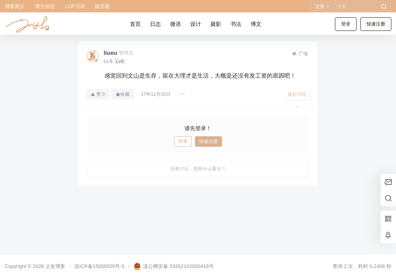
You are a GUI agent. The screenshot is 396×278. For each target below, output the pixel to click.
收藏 (123, 94)
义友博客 (54, 266)
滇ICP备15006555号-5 (99, 266)
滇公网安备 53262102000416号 (173, 266)
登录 (345, 24)
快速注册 (376, 24)
